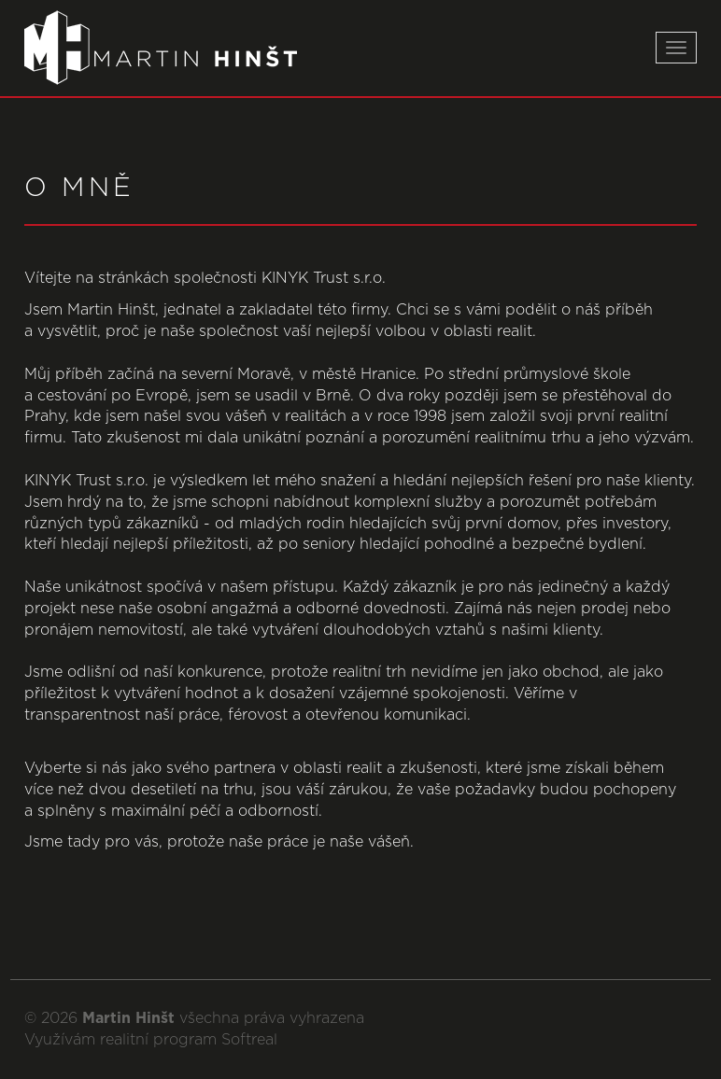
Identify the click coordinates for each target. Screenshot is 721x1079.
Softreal (249, 1039)
